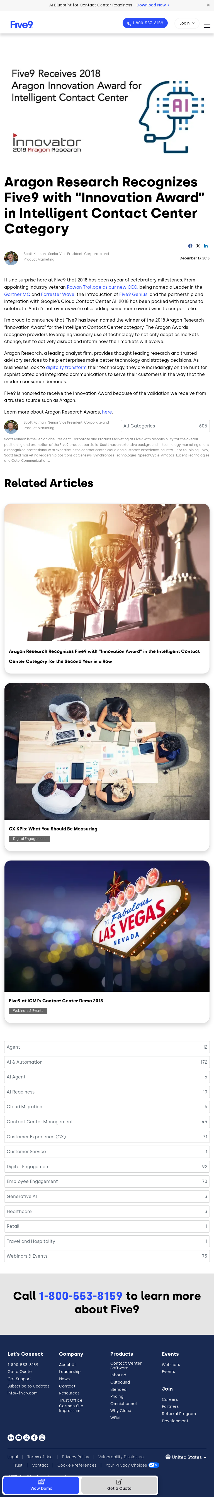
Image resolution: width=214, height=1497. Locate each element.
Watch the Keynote (134, 5)
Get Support (19, 1379)
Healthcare (19, 1211)
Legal (13, 1457)
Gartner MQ (17, 294)
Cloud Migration (24, 1106)
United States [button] (187, 1457)
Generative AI (22, 1196)
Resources (69, 1393)
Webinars (171, 1364)
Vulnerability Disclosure (121, 1457)
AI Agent (16, 1077)
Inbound (118, 1375)
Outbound (120, 1382)
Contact (67, 1386)
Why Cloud (120, 1410)
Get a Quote (20, 1371)
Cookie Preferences (76, 1465)
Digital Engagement (29, 839)
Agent (13, 1047)
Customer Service (26, 1151)
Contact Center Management (40, 1121)
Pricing (116, 1396)
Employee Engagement (32, 1181)
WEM (115, 1418)
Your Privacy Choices (126, 1465)
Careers (170, 1399)
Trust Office (70, 1400)
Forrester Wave (57, 294)
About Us (67, 1364)
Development (175, 1421)
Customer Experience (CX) (36, 1136)
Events (168, 1371)
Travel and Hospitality (31, 1241)
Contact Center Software (126, 1365)
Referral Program (179, 1413)
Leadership (70, 1371)
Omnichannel (123, 1403)
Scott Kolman (35, 254)
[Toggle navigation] (209, 25)
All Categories (139, 426)
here (107, 412)
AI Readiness (21, 1092)
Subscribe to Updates (28, 1386)
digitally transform (66, 367)
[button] (208, 5)
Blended (118, 1389)
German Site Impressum (71, 1408)
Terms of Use (40, 1457)
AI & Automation (25, 1062)
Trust (18, 1465)
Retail (13, 1226)
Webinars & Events (28, 1011)
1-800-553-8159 (147, 23)
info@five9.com (23, 1393)
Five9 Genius (133, 294)
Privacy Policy (75, 1457)
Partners (170, 1406)
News (64, 1379)
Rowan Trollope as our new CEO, (102, 287)
